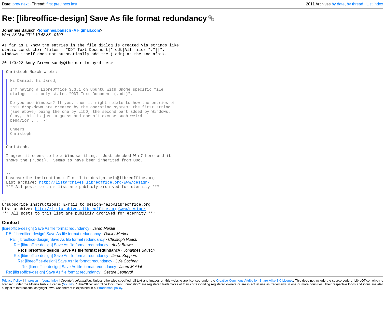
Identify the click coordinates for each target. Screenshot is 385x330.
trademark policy (110, 326)
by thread (355, 4)
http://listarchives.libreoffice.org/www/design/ (94, 213)
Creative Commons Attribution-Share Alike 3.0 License (254, 319)
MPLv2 (68, 322)
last (74, 4)
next (24, 4)
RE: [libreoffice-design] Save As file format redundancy (53, 272)
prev (16, 4)
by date (338, 4)
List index (374, 4)
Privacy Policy (12, 319)
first (49, 4)
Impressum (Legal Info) (41, 319)
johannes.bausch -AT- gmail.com (69, 30)
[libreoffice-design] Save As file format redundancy (45, 267)
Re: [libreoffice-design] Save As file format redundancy (108, 18)
